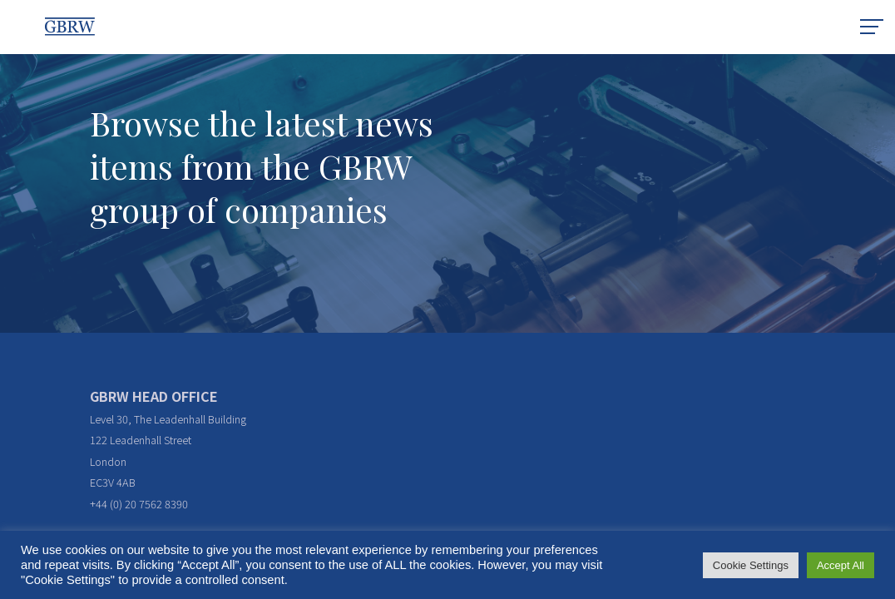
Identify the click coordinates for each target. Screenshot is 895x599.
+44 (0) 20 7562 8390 (139, 504)
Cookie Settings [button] (751, 565)
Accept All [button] (840, 565)
